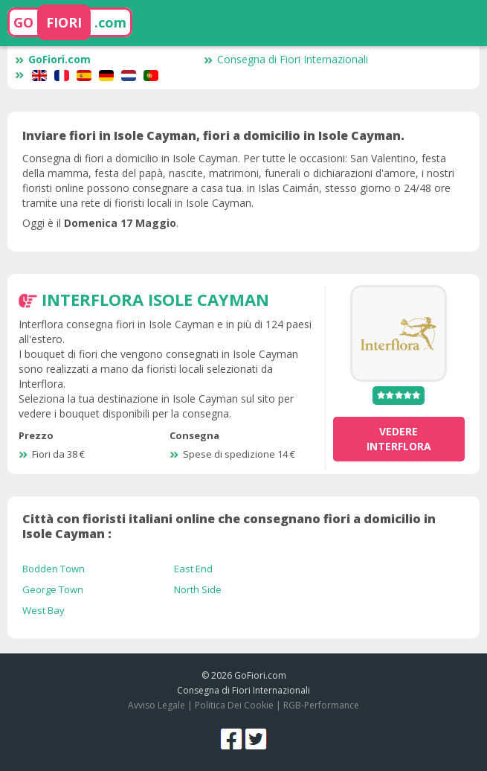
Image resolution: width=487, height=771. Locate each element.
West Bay (43, 610)
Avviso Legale (156, 705)
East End (193, 568)
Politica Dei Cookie (234, 705)
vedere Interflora (399, 438)
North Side (198, 589)
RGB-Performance (321, 705)
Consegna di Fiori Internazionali (286, 59)
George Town (52, 589)
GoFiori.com (53, 59)
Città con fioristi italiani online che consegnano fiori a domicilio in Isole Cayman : (229, 526)
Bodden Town (53, 568)
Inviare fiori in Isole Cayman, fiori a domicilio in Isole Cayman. (213, 135)
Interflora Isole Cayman (155, 299)
